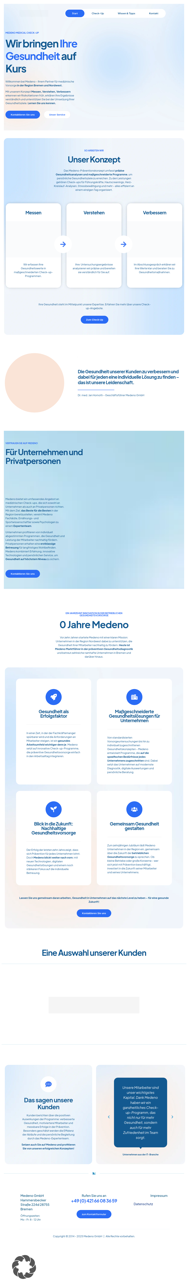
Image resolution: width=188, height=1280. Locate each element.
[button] (109, 1117)
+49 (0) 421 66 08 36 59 (94, 1200)
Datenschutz (143, 1204)
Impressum (159, 1195)
